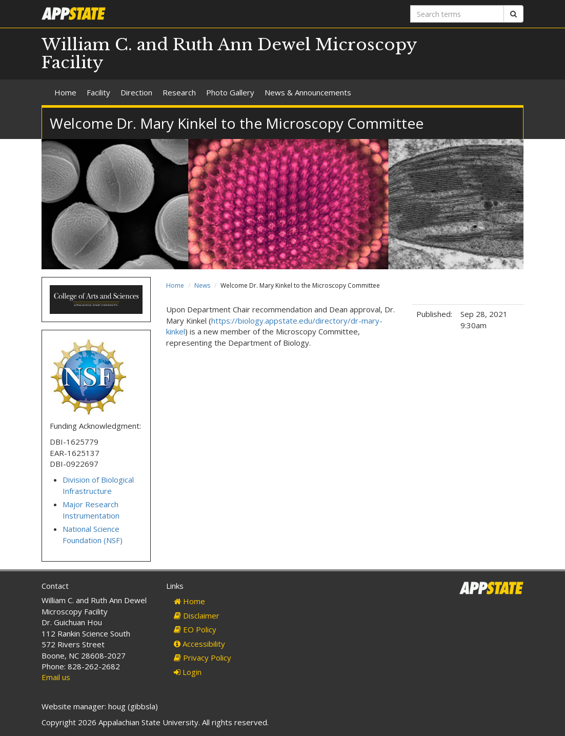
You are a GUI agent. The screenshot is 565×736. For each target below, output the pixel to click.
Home (65, 92)
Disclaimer (196, 615)
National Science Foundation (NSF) (93, 534)
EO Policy (195, 629)
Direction (136, 92)
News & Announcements (308, 92)
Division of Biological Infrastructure (98, 484)
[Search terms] (457, 14)
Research (179, 92)
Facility (98, 92)
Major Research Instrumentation (91, 509)
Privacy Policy (202, 657)
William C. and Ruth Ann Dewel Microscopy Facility (229, 53)
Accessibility (199, 644)
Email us (56, 677)
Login (187, 672)
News (202, 285)
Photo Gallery (230, 92)
